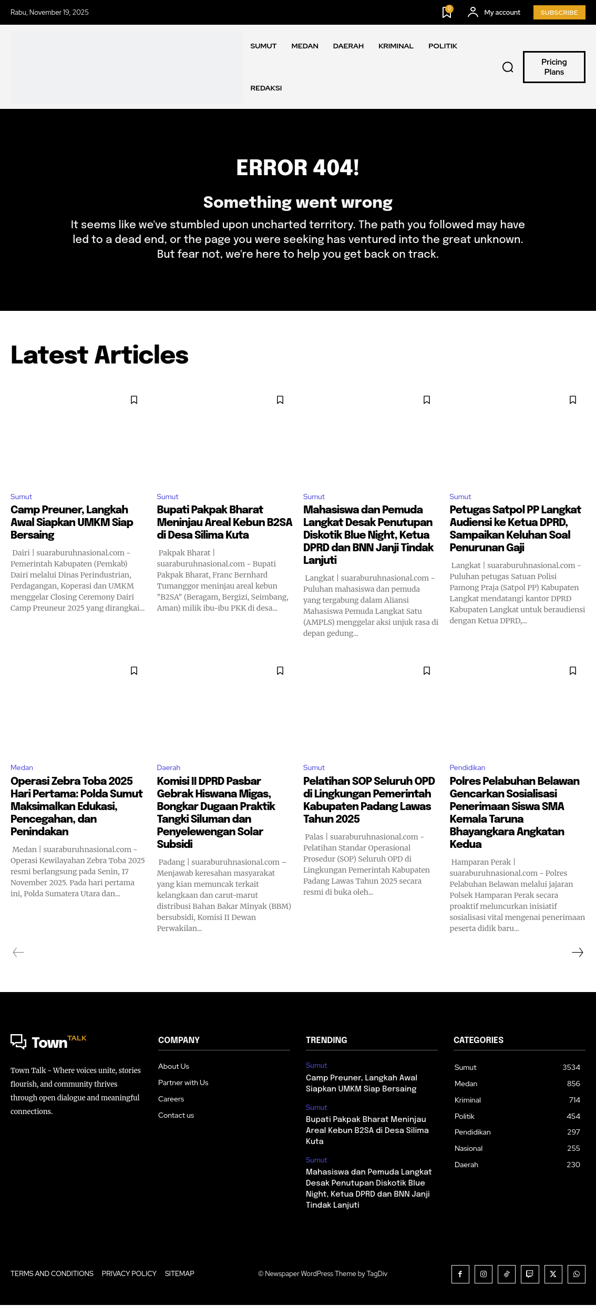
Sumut (23, 511)
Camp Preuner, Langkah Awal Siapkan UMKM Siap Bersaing (72, 539)
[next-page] (577, 970)
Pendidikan (470, 784)
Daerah (170, 784)
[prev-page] (19, 970)
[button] (507, 67)
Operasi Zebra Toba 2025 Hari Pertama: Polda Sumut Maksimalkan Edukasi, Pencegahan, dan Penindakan (76, 824)
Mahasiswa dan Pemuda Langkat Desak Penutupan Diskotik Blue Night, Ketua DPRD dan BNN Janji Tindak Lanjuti (368, 552)
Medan (24, 784)
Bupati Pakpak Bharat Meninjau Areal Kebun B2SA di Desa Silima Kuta (224, 539)
